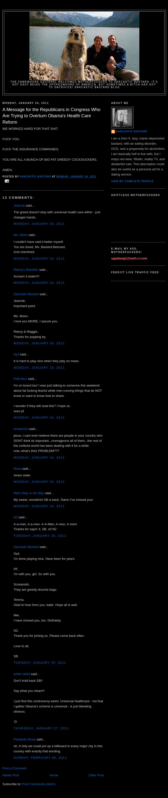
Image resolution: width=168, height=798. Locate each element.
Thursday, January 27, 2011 (41, 728)
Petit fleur (20, 379)
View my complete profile (132, 181)
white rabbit (22, 674)
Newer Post (10, 775)
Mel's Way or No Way (29, 493)
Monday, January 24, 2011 (39, 224)
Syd (16, 354)
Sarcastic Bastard (26, 294)
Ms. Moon (21, 235)
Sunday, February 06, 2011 (40, 757)
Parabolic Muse (25, 739)
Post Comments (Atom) (39, 784)
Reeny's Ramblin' (26, 270)
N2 (16, 517)
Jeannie (19, 205)
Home (54, 775)
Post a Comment (14, 768)
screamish (21, 429)
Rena (17, 468)
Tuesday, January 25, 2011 (40, 536)
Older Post (96, 775)
